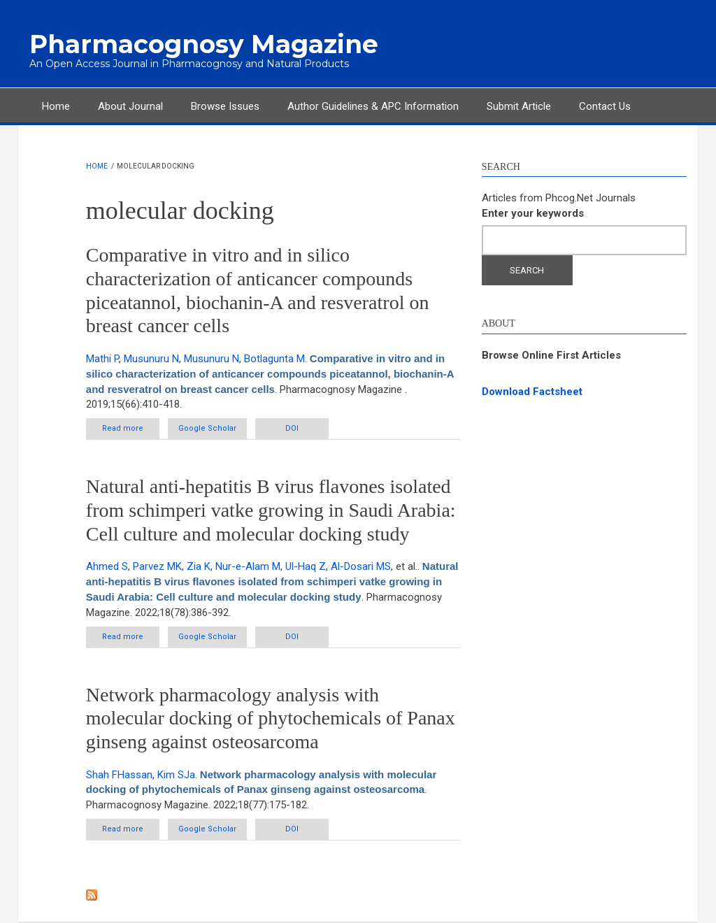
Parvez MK (157, 566)
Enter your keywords (533, 213)
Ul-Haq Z (305, 566)
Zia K (198, 566)
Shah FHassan (119, 774)
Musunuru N (151, 358)
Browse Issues (225, 106)
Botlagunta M (274, 358)
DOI (292, 428)
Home (56, 106)
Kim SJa (176, 774)
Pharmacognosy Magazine (203, 44)
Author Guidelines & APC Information (373, 106)
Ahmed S (107, 566)
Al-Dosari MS (361, 566)
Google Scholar (207, 428)
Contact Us (605, 106)
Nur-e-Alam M (247, 566)
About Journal (130, 106)
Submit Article (519, 106)
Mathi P (102, 358)
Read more (130, 431)
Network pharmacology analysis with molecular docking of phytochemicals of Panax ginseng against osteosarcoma (270, 718)
